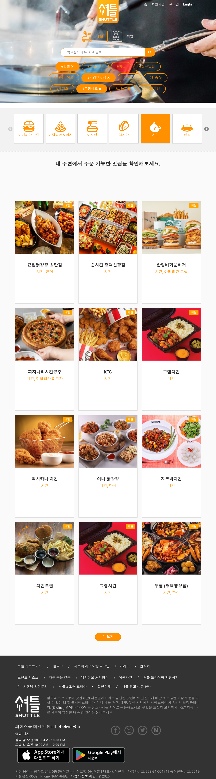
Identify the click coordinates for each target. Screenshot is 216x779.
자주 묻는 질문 (60, 678)
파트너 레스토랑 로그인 (91, 666)
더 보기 (108, 637)
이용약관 (125, 678)
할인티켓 (104, 687)
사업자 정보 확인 (83, 776)
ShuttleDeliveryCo (63, 726)
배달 (99, 36)
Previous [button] (10, 129)
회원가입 (158, 4)
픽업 (130, 36)
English (188, 4)
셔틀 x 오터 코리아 (72, 687)
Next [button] (206, 129)
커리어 (125, 666)
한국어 (81, 708)
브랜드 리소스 (28, 678)
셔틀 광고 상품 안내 (136, 687)
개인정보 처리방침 (95, 678)
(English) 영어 (62, 708)
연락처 (145, 666)
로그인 (174, 4)
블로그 (58, 666)
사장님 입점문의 (35, 687)
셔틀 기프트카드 (30, 666)
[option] (29, 128)
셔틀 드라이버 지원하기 (161, 678)
